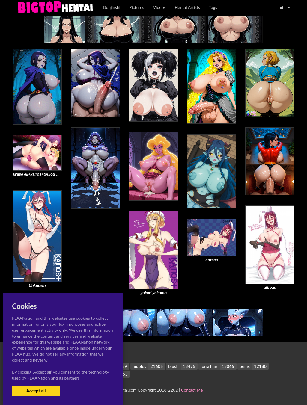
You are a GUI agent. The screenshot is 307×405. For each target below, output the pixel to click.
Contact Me (192, 389)
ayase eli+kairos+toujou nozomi (41, 174)
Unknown (37, 285)
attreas (270, 287)
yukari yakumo (153, 293)
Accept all (36, 390)
